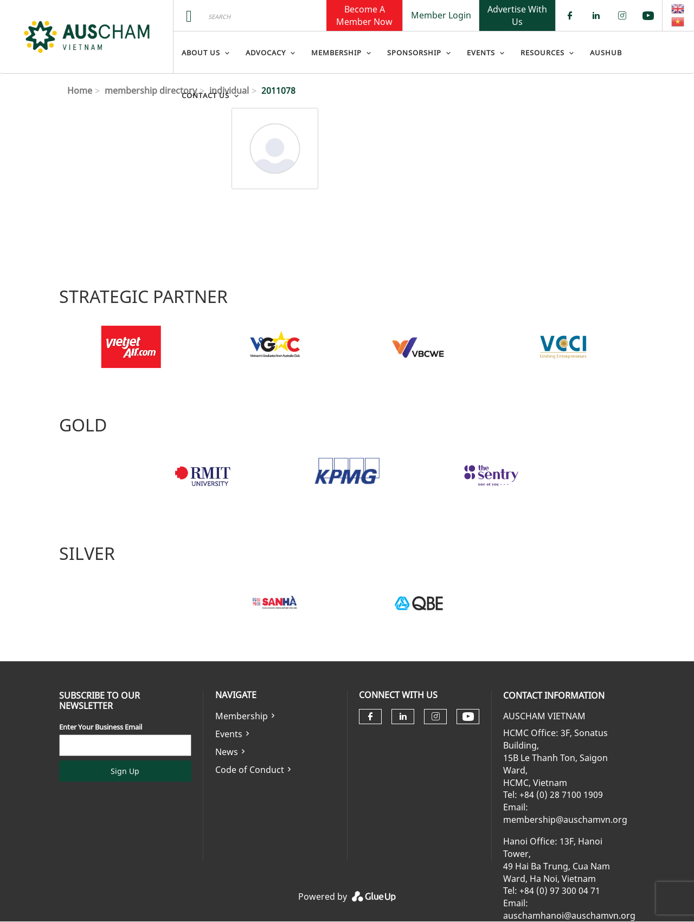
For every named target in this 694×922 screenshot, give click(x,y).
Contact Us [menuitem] (205, 95)
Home (79, 90)
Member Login (441, 15)
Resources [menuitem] (542, 52)
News (226, 752)
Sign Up (125, 771)
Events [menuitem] (481, 52)
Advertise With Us (517, 15)
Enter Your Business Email (100, 727)
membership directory (151, 90)
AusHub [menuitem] (606, 52)
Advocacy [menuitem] (266, 52)
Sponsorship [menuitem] (414, 52)
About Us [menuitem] (201, 52)
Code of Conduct (249, 770)
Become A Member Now (364, 15)
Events (228, 734)
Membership (241, 716)
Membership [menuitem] (336, 52)
